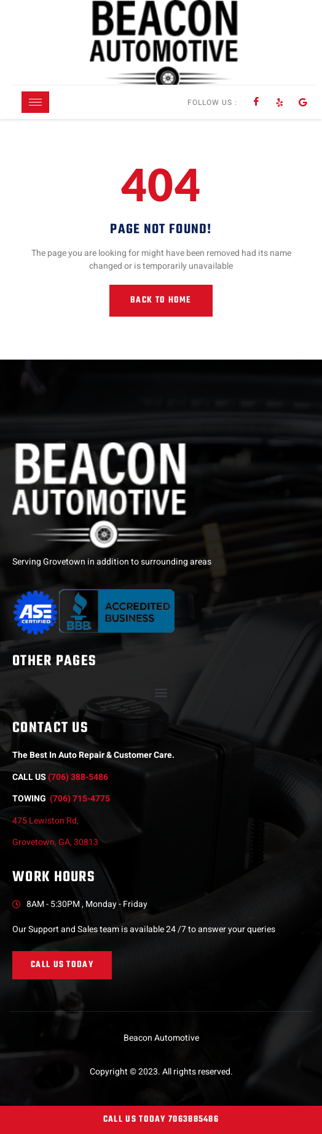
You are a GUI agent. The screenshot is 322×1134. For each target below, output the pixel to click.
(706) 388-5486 (78, 777)
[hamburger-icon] (35, 102)
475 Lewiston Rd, (47, 820)
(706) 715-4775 (80, 798)
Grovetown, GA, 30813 (55, 842)
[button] (161, 692)
